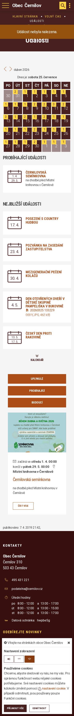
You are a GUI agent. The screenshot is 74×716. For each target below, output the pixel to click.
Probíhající (37, 391)
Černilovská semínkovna (36, 174)
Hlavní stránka (25, 16)
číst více (23, 505)
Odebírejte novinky (22, 632)
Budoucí (37, 402)
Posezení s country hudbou (42, 220)
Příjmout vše (15, 708)
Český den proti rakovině (39, 335)
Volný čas (53, 16)
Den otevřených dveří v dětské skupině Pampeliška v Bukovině (45, 302)
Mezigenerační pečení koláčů (44, 274)
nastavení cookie (52, 688)
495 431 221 (20, 580)
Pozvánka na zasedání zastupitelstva (44, 247)
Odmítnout (39, 708)
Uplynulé (37, 379)
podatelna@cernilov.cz (27, 589)
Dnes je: (22, 77)
